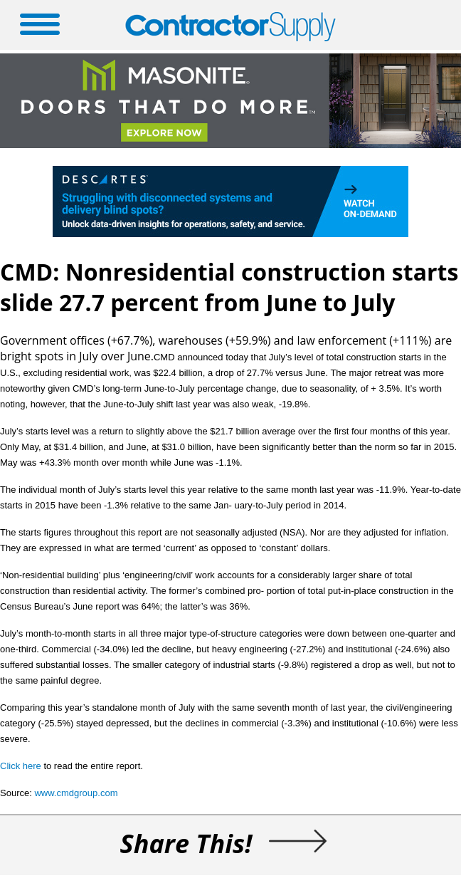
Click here (20, 766)
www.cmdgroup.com (75, 793)
